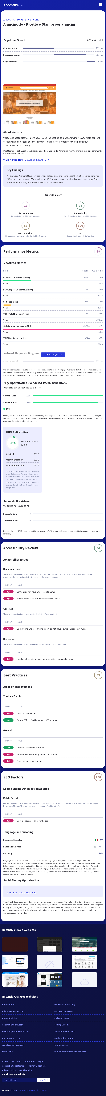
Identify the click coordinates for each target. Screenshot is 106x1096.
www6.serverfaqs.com (13, 1044)
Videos (5, 1061)
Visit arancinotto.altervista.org (26, 160)
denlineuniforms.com (12, 1024)
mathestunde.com (63, 1011)
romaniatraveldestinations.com (70, 1051)
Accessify (13, 5)
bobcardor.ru (8, 1004)
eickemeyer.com (62, 1018)
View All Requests (53, 354)
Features (16, 1061)
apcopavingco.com (11, 1038)
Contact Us (29, 1061)
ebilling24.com (61, 1024)
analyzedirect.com (63, 1038)
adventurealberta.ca (64, 1031)
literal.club (7, 1051)
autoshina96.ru (9, 1018)
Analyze (44, 1080)
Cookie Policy (25, 1070)
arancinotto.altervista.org (21, 19)
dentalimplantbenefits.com (15, 1031)
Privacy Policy (9, 1070)
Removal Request (37, 1065)
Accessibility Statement (13, 1065)
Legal (40, 1061)
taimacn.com (61, 1044)
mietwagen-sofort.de (12, 1011)
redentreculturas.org (64, 1004)
